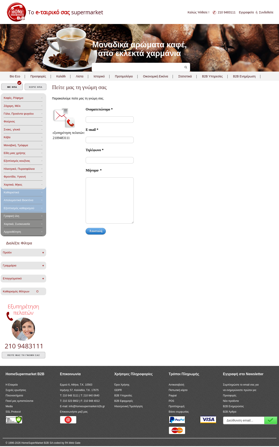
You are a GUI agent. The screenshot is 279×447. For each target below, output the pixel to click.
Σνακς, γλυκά (12, 129)
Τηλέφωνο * (94, 150)
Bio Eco (15, 76)
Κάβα (7, 137)
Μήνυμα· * (94, 170)
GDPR (118, 390)
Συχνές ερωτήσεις (16, 390)
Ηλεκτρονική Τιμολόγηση (128, 406)
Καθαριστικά (11, 192)
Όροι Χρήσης (121, 384)
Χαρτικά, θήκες (13, 184)
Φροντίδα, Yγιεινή (15, 176)
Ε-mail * (92, 129)
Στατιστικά (185, 76)
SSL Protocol (13, 411)
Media (9, 406)
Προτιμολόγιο (124, 76)
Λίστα (79, 76)
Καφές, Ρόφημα (13, 97)
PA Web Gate (72, 442)
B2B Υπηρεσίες (123, 395)
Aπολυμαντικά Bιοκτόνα (18, 200)
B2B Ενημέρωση (244, 76)
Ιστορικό (99, 76)
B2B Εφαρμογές (123, 400)
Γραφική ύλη (11, 216)
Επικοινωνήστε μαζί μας (74, 411)
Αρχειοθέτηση (12, 231)
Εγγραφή (270, 420)
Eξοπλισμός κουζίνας (17, 160)
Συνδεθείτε (266, 12)
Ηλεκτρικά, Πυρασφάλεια (19, 168)
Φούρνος (9, 121)
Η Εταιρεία (12, 384)
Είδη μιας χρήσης (14, 153)
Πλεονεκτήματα (14, 395)
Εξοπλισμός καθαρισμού (19, 208)
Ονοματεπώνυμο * (99, 109)
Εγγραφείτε (246, 12)
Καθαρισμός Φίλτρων (20, 291)
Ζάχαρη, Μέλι (12, 105)
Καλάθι (61, 76)
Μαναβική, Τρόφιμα (16, 145)
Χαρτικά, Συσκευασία (17, 224)
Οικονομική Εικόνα (155, 76)
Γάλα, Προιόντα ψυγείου (19, 113)
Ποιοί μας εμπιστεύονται (19, 400)
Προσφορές (38, 76)
